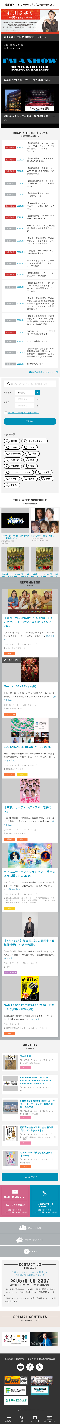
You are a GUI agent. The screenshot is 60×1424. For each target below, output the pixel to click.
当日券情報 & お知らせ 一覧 (45, 372)
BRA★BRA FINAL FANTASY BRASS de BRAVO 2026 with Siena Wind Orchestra (35, 1080)
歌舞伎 (32, 479)
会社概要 (9, 1359)
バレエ (32, 447)
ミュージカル (10, 714)
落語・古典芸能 (11, 972)
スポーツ (15, 460)
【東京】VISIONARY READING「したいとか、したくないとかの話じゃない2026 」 (29, 622)
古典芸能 (15, 466)
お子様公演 (16, 453)
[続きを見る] (9, 760)
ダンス (14, 485)
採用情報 (20, 1359)
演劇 (32, 460)
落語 (32, 466)
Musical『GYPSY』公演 (20, 686)
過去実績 (32, 1359)
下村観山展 (25, 1056)
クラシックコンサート (21, 472)
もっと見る (30, 1177)
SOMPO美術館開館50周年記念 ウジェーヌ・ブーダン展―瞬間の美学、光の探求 (37, 1104)
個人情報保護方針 (47, 1359)
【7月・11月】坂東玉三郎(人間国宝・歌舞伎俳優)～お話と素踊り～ (29, 942)
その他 (14, 447)
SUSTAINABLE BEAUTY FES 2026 (27, 747)
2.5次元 (45, 472)
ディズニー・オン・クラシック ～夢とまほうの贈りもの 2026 (29, 873)
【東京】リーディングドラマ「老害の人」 (27, 809)
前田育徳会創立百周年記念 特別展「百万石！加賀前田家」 (36, 1129)
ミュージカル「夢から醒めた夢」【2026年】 (36, 1154)
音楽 (34, 453)
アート (14, 479)
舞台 (9, 654)
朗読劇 (14, 441)
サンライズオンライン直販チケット (23, 413)
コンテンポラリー (36, 441)
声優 (48, 479)
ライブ (9, 775)
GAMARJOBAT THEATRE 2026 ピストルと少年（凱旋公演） (29, 1007)
